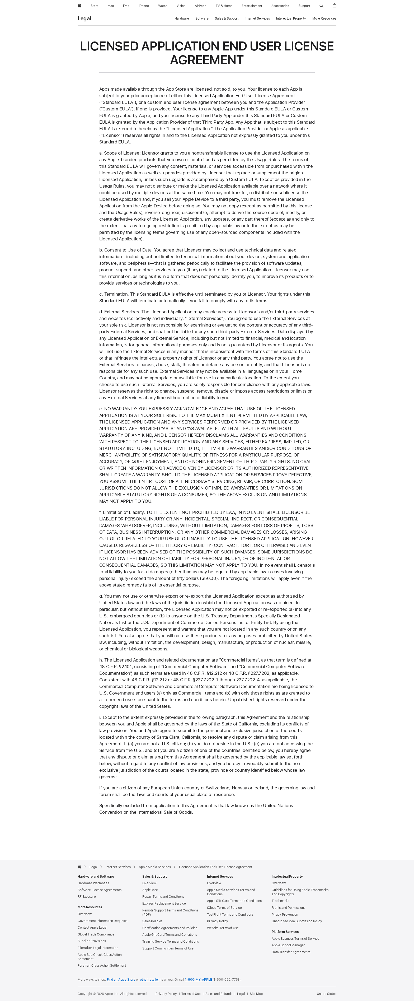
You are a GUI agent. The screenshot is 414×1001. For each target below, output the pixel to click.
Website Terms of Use (223, 928)
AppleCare (150, 890)
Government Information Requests (102, 921)
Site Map (256, 994)
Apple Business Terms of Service (295, 939)
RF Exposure (87, 896)
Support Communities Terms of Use (168, 948)
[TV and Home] (224, 6)
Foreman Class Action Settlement (102, 965)
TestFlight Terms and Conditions (230, 914)
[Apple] (79, 6)
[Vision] (181, 6)
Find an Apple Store (121, 979)
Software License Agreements (99, 890)
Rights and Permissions (288, 908)
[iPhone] (144, 6)
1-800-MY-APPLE (198, 979)
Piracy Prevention (285, 914)
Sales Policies (152, 921)
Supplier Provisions (92, 941)
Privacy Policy (217, 921)
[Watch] (163, 6)
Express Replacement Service (164, 903)
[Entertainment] (252, 6)
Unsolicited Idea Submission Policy (297, 921)
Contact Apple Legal (92, 927)
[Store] (94, 6)
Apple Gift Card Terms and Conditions (169, 935)
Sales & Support (226, 18)
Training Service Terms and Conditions (170, 941)
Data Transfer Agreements (291, 952)
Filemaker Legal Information (98, 948)
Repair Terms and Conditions (163, 896)
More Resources (324, 18)
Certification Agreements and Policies (169, 928)
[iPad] (126, 6)
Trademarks (280, 901)
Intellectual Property (291, 18)
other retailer (149, 979)
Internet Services (257, 18)
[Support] (304, 6)
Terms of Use (191, 994)
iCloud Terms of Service (224, 908)
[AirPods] (200, 6)
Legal (84, 18)
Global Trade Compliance (96, 934)
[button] (321, 6)
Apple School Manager (288, 945)
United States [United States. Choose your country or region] (326, 994)
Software (202, 18)
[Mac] (111, 6)
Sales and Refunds (218, 994)
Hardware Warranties (93, 883)
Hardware (182, 18)
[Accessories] (280, 6)
